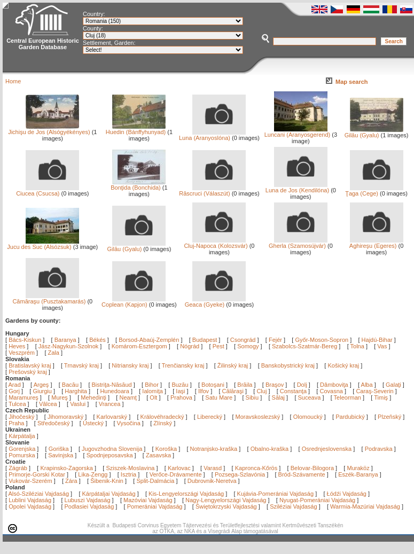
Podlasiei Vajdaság (89, 506)
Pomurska (23, 455)
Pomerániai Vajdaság (155, 506)
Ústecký (93, 423)
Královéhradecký (162, 416)
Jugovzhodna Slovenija (112, 449)
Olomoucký (308, 416)
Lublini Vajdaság (30, 500)
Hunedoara (115, 391)
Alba (367, 384)
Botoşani (213, 384)
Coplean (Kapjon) (133, 302)
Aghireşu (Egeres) (376, 243)
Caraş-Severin (375, 391)
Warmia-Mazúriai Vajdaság (365, 506)
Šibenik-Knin (106, 481)
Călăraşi (233, 391)
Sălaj (279, 397)
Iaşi (181, 391)
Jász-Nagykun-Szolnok (68, 346)
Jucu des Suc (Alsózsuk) (43, 244)
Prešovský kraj (28, 372)
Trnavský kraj (82, 365)
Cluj (262, 391)
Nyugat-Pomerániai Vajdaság (317, 500)
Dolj (303, 384)
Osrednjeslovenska (327, 449)
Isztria (128, 474)
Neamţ (128, 397)
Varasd (213, 468)
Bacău (71, 384)
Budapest (204, 340)
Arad (15, 384)
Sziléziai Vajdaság (293, 506)
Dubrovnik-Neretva (212, 481)
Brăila (245, 384)
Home (13, 81)
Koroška (166, 449)
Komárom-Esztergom (139, 346)
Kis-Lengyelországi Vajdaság (186, 493)
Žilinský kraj (233, 365)
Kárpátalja (22, 436)
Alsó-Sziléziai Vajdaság (39, 493)
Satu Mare (219, 397)
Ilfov (204, 391)
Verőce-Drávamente (176, 474)
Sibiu (253, 397)
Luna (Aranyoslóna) (212, 135)
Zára (71, 481)
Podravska (379, 449)
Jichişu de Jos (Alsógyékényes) (49, 129)
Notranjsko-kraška (214, 449)
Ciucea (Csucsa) (47, 191)
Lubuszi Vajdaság (88, 500)
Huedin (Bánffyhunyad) (136, 129)
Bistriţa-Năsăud (113, 384)
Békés (97, 340)
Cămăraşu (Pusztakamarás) (48, 299)
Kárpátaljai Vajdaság (109, 493)
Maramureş (24, 397)
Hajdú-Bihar (377, 340)
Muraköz (358, 468)
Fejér (275, 340)
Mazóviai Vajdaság (148, 500)
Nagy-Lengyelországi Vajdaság (225, 500)
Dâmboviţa (335, 384)
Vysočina (128, 423)
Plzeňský (389, 416)
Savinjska (60, 455)
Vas (382, 346)
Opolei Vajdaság (30, 506)
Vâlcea (49, 404)
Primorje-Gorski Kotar (37, 474)
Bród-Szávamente (301, 474)
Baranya (65, 340)
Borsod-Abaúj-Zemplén (149, 340)
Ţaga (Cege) (374, 191)
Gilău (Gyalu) (374, 132)
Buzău (180, 384)
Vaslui (78, 404)
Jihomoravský (65, 416)
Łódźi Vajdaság (346, 493)
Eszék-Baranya (358, 474)
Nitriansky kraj (130, 365)
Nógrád (189, 346)
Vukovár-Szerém (30, 481)
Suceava (310, 397)
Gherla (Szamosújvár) (298, 243)
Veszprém (22, 352)
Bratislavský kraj (30, 365)
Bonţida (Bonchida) (138, 185)
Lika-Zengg (92, 474)
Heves (17, 346)
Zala (53, 352)
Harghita (77, 391)
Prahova (182, 397)
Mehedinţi (94, 397)
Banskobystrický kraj (288, 365)
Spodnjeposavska (110, 455)
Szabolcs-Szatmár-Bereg (304, 346)
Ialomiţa (153, 391)
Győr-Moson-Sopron (321, 340)
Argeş (42, 384)
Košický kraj (343, 365)
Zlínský (162, 423)
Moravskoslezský (258, 416)
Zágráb (19, 468)
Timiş (381, 397)
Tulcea (18, 404)
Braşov (275, 384)
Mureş (60, 397)
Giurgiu (43, 391)
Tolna (357, 346)
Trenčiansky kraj (183, 365)
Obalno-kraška (270, 449)
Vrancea (110, 404)
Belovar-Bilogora (312, 468)
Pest (218, 346)
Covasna (331, 391)
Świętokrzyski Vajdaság (226, 506)
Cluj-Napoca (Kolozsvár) (215, 243)
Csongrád (243, 340)
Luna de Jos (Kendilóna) (297, 187)
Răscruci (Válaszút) (212, 191)
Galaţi (394, 384)
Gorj (15, 391)
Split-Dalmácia (155, 481)
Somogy (248, 346)
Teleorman (348, 397)
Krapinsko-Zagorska (66, 468)
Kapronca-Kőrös (256, 468)
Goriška (59, 449)
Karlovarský (112, 416)
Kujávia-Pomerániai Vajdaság (275, 493)
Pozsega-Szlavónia (240, 474)
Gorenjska (22, 449)
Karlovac (179, 468)
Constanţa (294, 391)
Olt (154, 397)
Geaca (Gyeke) (215, 302)
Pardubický (349, 416)
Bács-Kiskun (25, 340)
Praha (16, 423)
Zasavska (158, 455)
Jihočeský (21, 416)
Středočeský (53, 423)
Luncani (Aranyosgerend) (297, 132)
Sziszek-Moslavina (130, 468)
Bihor (152, 384)
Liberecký (209, 416)
